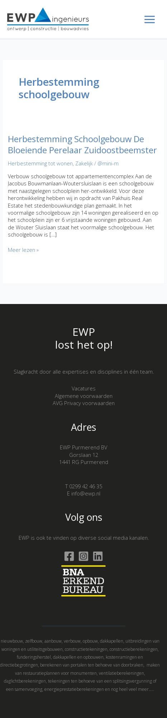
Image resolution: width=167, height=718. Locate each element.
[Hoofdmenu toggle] (149, 19)
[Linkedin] (97, 556)
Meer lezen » (23, 249)
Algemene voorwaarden (84, 395)
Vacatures (84, 388)
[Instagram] (83, 556)
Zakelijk (84, 163)
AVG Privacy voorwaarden (84, 403)
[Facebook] (69, 556)
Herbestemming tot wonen (40, 163)
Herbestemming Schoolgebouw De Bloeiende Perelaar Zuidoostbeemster (82, 144)
